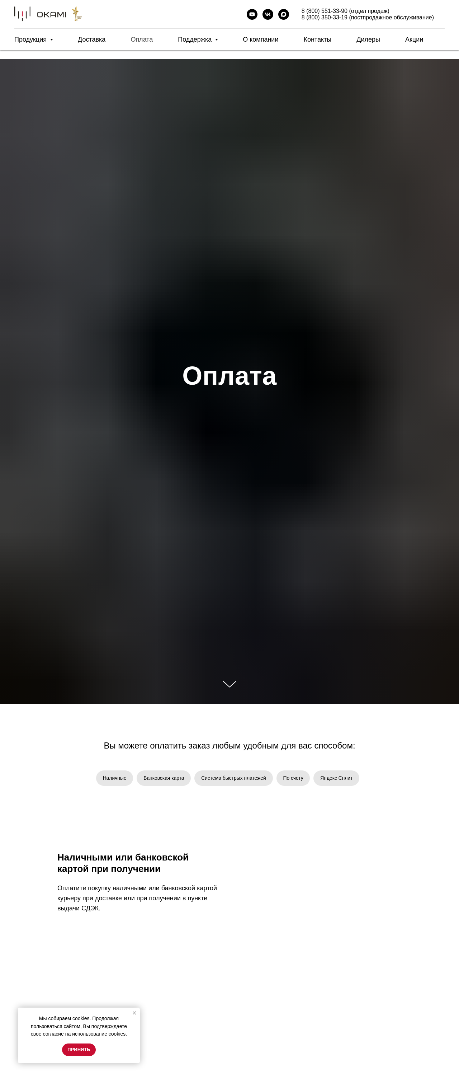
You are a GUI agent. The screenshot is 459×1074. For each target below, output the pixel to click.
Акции (414, 39)
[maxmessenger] (283, 14)
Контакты (317, 39)
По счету (294, 778)
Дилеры (368, 39)
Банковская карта (163, 778)
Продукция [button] (31, 39)
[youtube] (252, 14)
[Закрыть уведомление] (134, 1013)
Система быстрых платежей (233, 778)
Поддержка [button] (195, 39)
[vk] (267, 14)
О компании (260, 39)
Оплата (142, 39)
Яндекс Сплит (337, 778)
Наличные (113, 778)
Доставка (91, 39)
